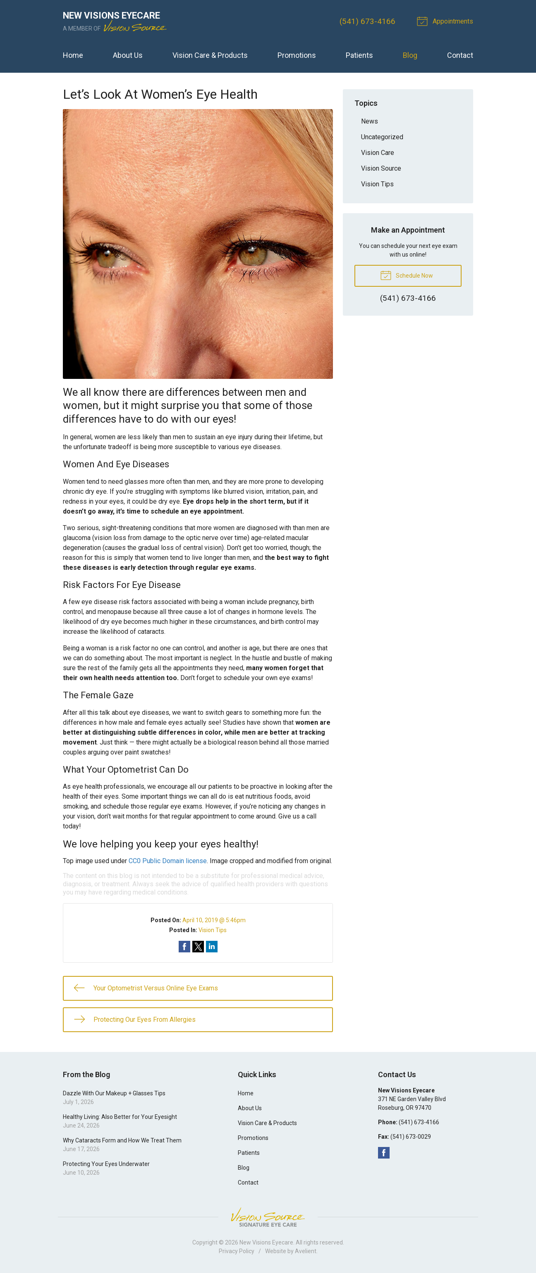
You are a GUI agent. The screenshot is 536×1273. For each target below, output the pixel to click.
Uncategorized (382, 137)
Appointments (446, 20)
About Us (128, 55)
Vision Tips (213, 930)
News (369, 121)
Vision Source (381, 168)
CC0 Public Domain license (168, 861)
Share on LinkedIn (212, 946)
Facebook (384, 1153)
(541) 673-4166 (367, 21)
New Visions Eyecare (266, 1242)
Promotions (297, 55)
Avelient (305, 1251)
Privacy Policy (236, 1251)
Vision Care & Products (210, 55)
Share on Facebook (184, 946)
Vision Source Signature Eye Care (268, 1217)
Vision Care (377, 153)
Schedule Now (406, 275)
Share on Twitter (198, 946)
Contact (460, 55)
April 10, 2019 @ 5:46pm (214, 920)
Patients (359, 55)
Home (73, 55)
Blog (410, 55)
